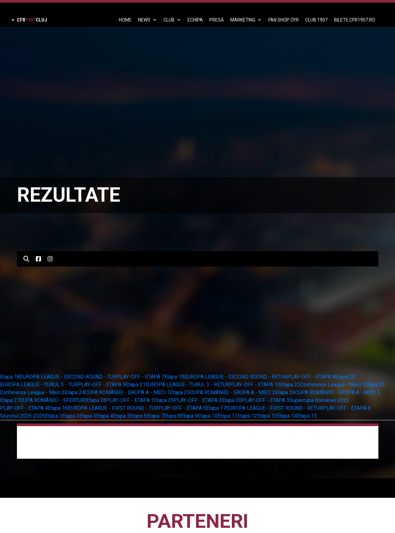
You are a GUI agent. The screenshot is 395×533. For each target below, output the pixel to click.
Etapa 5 (121, 416)
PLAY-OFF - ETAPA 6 (347, 408)
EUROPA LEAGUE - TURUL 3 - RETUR (188, 385)
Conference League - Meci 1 (332, 385)
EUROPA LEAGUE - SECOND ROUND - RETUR (235, 377)
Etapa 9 (189, 416)
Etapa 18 (10, 377)
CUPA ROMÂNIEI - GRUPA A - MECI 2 (232, 392)
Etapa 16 (58, 408)
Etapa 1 (53, 416)
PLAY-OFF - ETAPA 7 (140, 377)
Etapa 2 (70, 416)
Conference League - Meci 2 (32, 392)
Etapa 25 (180, 392)
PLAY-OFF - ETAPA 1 (130, 400)
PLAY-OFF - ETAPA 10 (255, 385)
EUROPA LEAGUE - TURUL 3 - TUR (39, 385)
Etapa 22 (290, 385)
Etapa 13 (267, 416)
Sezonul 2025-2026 (22, 416)
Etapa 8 (172, 416)
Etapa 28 (96, 400)
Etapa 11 (227, 416)
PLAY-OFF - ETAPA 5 (182, 408)
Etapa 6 (138, 416)
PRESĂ (216, 19)
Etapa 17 (216, 408)
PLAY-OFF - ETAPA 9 (102, 385)
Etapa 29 (164, 400)
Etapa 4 (104, 416)
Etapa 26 (285, 392)
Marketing (246, 20)
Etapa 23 (375, 385)
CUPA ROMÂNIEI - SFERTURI (53, 400)
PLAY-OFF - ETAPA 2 (198, 400)
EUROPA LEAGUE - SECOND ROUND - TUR (68, 377)
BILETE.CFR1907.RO (354, 19)
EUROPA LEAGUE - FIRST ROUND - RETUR (274, 408)
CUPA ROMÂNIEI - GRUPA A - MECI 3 (337, 392)
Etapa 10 (208, 416)
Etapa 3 (87, 416)
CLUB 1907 (316, 19)
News (147, 20)
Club (172, 20)
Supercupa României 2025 (319, 400)
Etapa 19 (174, 377)
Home (125, 19)
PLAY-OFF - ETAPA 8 (311, 377)
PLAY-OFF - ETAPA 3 (265, 400)
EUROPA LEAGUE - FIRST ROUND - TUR (113, 408)
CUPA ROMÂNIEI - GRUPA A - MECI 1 (127, 392)
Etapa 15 (307, 416)
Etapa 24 (75, 392)
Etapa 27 (10, 400)
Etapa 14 (287, 416)
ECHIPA (195, 19)
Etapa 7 (155, 416)
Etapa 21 (136, 385)
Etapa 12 (247, 416)
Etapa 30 (232, 400)
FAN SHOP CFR (283, 19)
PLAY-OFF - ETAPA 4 (24, 408)
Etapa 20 (345, 377)
